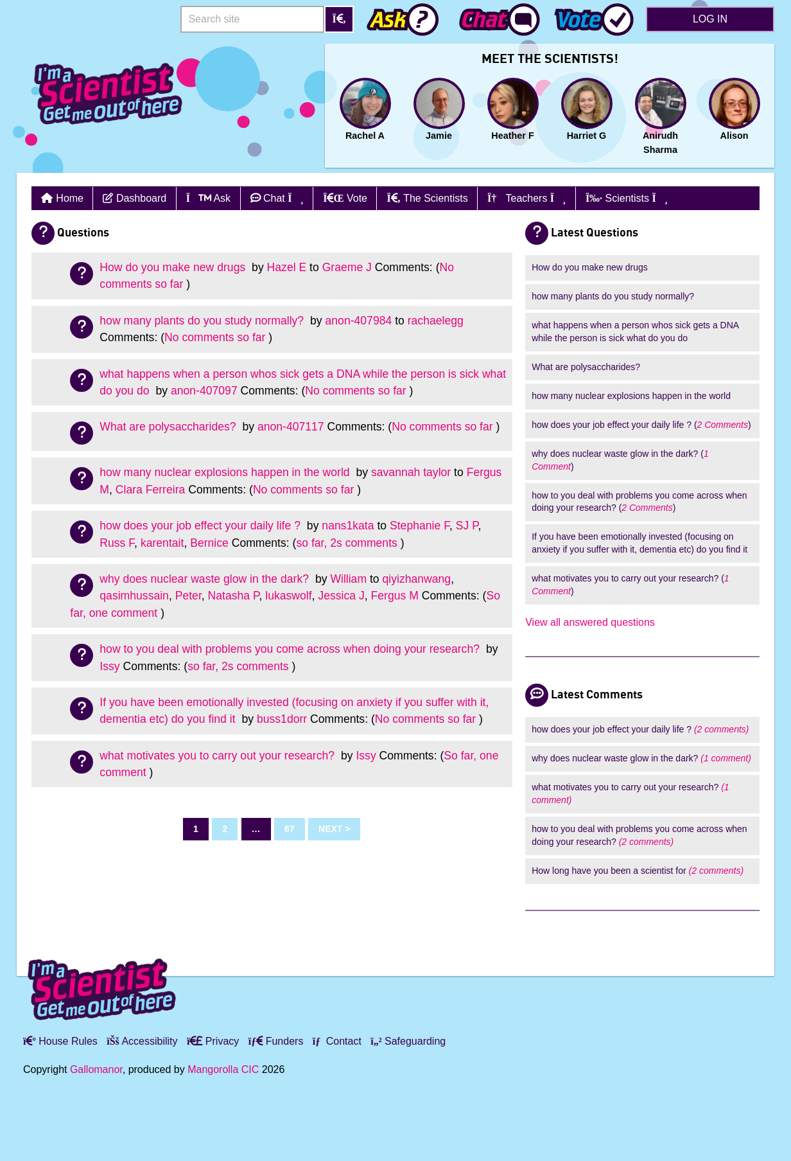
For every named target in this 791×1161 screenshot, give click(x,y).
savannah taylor (411, 472)
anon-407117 (290, 426)
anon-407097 (204, 390)
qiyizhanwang (417, 578)
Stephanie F (419, 525)
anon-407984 (359, 320)
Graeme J (347, 267)
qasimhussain (134, 595)
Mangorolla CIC (223, 1069)
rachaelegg (436, 320)
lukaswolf (288, 595)
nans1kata (348, 525)
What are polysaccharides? (169, 426)
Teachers (526, 198)
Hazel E (287, 267)
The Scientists (427, 198)
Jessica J (341, 595)
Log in (710, 18)
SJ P (467, 525)
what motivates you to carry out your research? (219, 755)
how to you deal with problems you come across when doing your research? (291, 649)
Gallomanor (96, 1069)
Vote (345, 198)
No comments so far (214, 337)
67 (289, 829)
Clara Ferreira (151, 489)
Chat (277, 198)
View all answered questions (590, 622)
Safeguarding (408, 1041)
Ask (208, 198)
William (348, 578)
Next (330, 829)
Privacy (213, 1041)
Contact (337, 1041)
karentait (162, 542)
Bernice (209, 542)
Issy (109, 666)
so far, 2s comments (346, 542)
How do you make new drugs (174, 267)
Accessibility (142, 1041)
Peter (188, 595)
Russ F (117, 542)
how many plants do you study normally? (203, 320)
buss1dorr (282, 719)
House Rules (60, 1041)
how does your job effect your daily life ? (202, 525)
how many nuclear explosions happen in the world (226, 472)
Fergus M (395, 595)
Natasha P (233, 595)
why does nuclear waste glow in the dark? (206, 578)
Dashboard (134, 198)
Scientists (627, 198)
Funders (276, 1041)
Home (69, 198)
